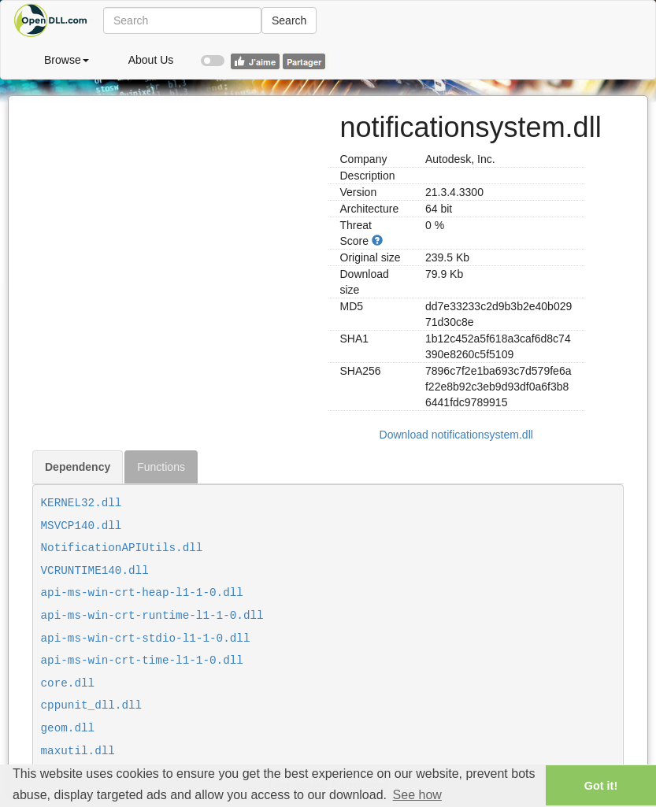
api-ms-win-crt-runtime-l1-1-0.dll (152, 615)
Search (289, 20)
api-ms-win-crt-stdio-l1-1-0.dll (145, 638)
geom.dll (68, 728)
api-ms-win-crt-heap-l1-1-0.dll (142, 593)
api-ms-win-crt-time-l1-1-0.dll (142, 660)
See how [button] (417, 794)
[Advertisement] (174, 206)
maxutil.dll (78, 751)
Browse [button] (66, 60)
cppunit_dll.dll (92, 705)
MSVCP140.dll (81, 526)
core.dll (68, 683)
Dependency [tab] (77, 467)
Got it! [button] (600, 785)
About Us (151, 60)
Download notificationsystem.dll (456, 434)
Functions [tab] (161, 467)
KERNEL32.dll (81, 503)
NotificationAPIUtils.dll (122, 548)
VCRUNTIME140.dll (95, 571)
